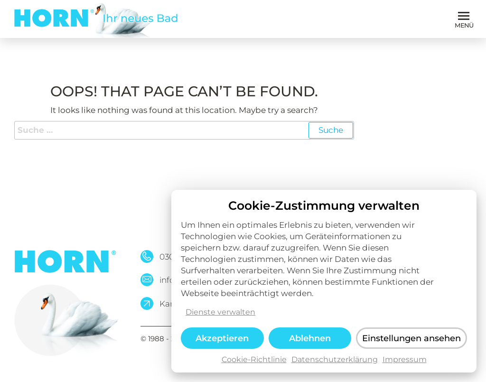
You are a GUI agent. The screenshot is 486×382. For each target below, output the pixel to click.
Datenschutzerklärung (334, 364)
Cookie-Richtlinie (254, 364)
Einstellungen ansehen (411, 343)
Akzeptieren (222, 342)
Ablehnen (310, 342)
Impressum (405, 364)
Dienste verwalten (220, 316)
